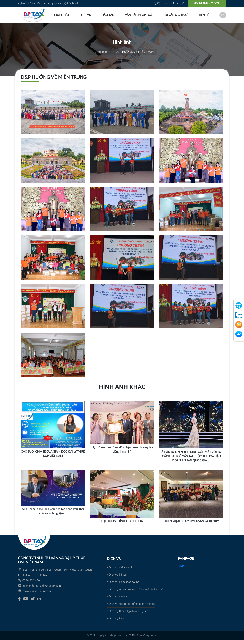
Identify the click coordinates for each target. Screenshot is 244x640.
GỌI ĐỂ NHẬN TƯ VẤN (207, 3)
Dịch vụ (85, 15)
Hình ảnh (103, 51)
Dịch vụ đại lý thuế (119, 567)
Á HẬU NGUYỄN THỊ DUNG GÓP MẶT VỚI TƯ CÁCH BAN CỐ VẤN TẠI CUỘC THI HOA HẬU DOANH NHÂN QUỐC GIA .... (191, 456)
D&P (181, 566)
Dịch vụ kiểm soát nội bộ (123, 582)
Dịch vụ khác (116, 618)
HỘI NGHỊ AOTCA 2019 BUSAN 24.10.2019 (191, 521)
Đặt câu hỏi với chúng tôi (170, 3)
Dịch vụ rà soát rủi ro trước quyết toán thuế (135, 589)
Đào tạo (107, 15)
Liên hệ (204, 15)
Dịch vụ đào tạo (117, 596)
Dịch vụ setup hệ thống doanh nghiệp (131, 603)
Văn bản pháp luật (139, 15)
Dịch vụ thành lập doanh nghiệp (127, 611)
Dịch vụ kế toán (117, 574)
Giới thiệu (61, 15)
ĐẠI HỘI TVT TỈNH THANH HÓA (122, 521)
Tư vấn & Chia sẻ (176, 15)
